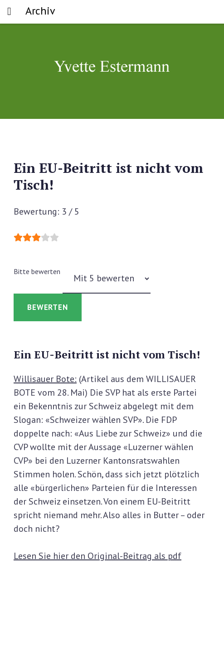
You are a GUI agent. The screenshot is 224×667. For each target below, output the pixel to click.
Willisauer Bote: (45, 379)
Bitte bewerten (37, 271)
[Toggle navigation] (9, 12)
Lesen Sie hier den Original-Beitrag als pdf (97, 556)
